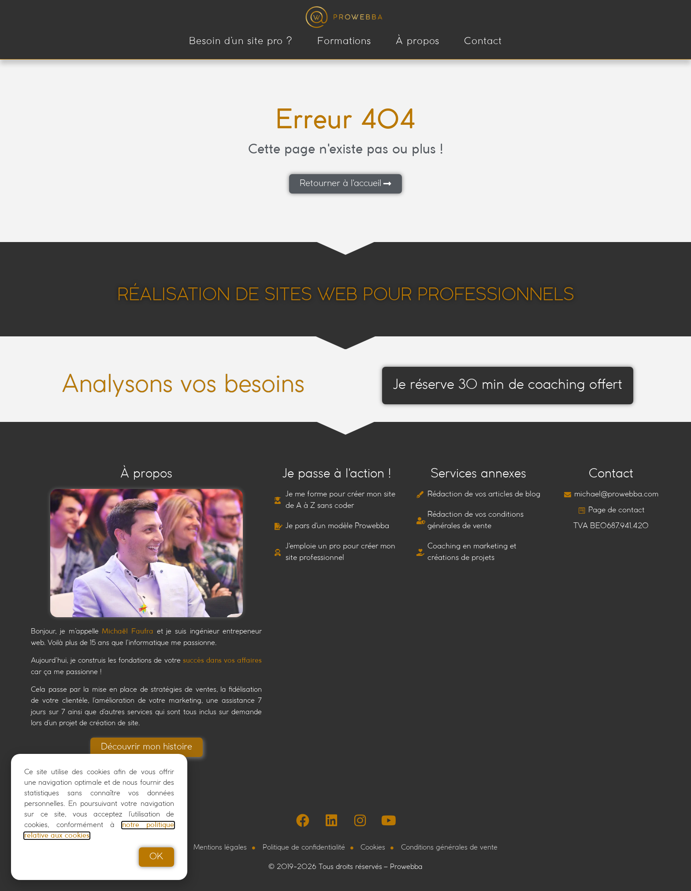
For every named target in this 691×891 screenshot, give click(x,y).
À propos (417, 41)
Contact (483, 41)
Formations (344, 41)
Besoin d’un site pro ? (241, 41)
